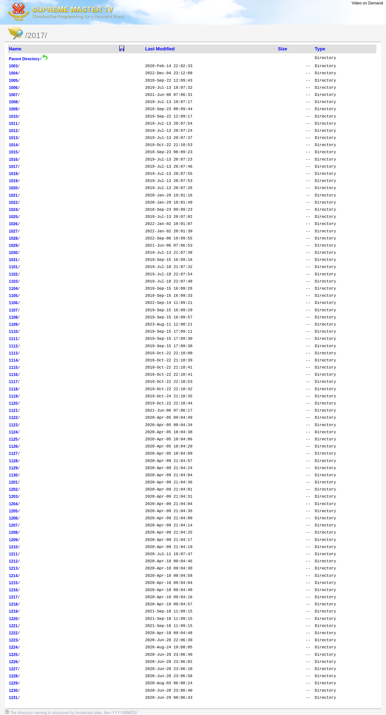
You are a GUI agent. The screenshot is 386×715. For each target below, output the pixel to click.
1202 (13, 489)
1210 (13, 547)
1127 (13, 453)
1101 (13, 267)
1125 (13, 439)
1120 (13, 403)
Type (320, 48)
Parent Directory (24, 59)
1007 (13, 95)
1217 (13, 597)
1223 (13, 640)
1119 (13, 396)
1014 (13, 145)
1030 (13, 253)
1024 (13, 210)
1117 (13, 382)
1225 (13, 655)
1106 (13, 303)
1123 (13, 425)
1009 (13, 109)
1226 (13, 662)
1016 (13, 159)
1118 (13, 389)
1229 (13, 683)
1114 (13, 360)
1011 (13, 123)
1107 (13, 310)
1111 (13, 339)
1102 (13, 274)
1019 (13, 181)
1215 (13, 583)
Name (15, 48)
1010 (13, 116)
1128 (13, 461)
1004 (13, 73)
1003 (13, 66)
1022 (13, 202)
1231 (13, 698)
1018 (13, 174)
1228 (13, 676)
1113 (13, 353)
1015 (13, 152)
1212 (13, 561)
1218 (13, 604)
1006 (13, 88)
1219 (13, 611)
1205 (13, 511)
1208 (13, 532)
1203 (13, 496)
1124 (13, 432)
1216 (13, 590)
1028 (13, 238)
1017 (13, 166)
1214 (13, 576)
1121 (13, 410)
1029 (13, 245)
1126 (13, 446)
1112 (13, 346)
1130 (13, 475)
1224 (13, 647)
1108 (13, 317)
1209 (13, 540)
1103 (13, 281)
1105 (13, 296)
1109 (13, 324)
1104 (13, 288)
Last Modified (160, 48)
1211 (13, 554)
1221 (13, 626)
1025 (13, 217)
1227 (13, 669)
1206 (13, 518)
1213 (13, 568)
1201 (13, 482)
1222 (13, 633)
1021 (13, 195)
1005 (13, 80)
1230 (13, 690)
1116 (13, 374)
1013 (13, 138)
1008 (13, 102)
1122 (13, 418)
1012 (13, 131)
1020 (13, 188)
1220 (13, 619)
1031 (13, 260)
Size (282, 48)
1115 (13, 367)
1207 (13, 525)
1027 (13, 231)
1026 (13, 224)
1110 (13, 331)
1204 (13, 504)
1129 (13, 468)
